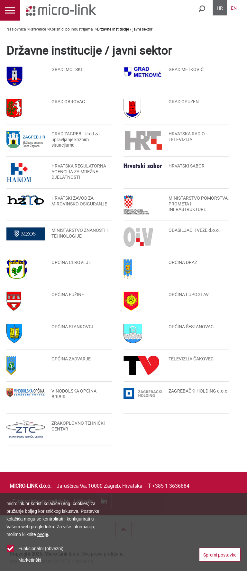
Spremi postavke (219, 555)
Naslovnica (16, 29)
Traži (202, 9)
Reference (37, 29)
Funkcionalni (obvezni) (40, 548)
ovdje (42, 534)
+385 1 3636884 (168, 485)
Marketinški (29, 560)
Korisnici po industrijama (71, 29)
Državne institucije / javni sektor (124, 29)
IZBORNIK (10, 10)
